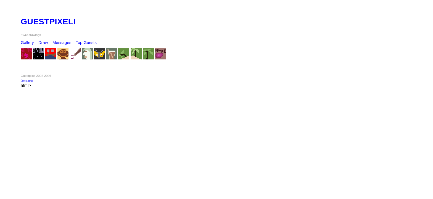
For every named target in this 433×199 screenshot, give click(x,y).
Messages (61, 42)
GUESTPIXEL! (48, 21)
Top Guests (86, 42)
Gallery (27, 42)
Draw (43, 42)
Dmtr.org (27, 80)
